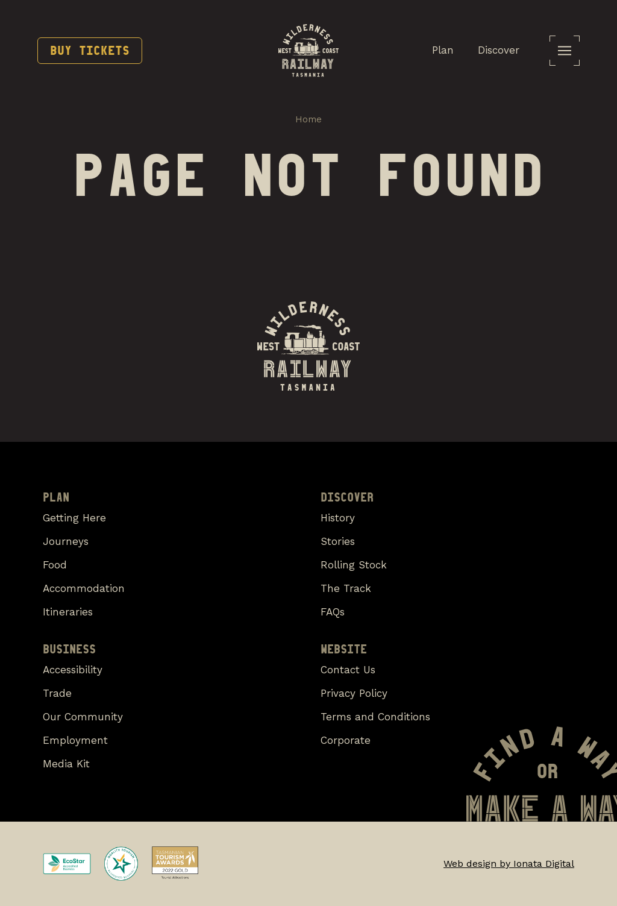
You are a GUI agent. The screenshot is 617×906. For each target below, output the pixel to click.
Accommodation (84, 588)
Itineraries (68, 612)
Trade (57, 693)
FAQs (333, 612)
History (338, 518)
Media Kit (66, 764)
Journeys (66, 541)
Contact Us (348, 670)
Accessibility (72, 670)
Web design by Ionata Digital (508, 863)
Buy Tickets (90, 50)
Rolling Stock (354, 565)
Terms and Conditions (375, 717)
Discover (498, 50)
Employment (75, 740)
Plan (443, 50)
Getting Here (74, 518)
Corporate (346, 740)
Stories (338, 541)
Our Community (83, 717)
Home (308, 119)
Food (55, 565)
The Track (346, 588)
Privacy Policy (354, 693)
